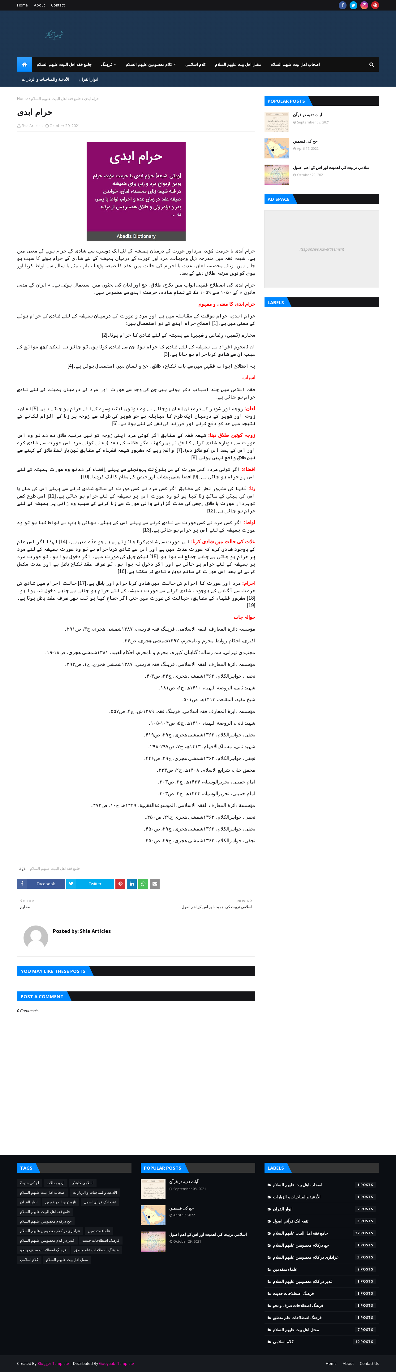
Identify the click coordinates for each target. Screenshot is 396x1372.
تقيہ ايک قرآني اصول (100, 1202)
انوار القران (28, 1202)
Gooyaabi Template (116, 1363)
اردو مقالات (55, 1182)
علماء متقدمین (99, 1230)
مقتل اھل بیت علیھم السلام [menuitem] (238, 64)
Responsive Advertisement (321, 249)
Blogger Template (53, 1363)
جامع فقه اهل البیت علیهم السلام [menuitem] (64, 64)
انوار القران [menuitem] (88, 79)
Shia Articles (31, 125)
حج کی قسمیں (305, 141)
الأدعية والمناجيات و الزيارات (95, 1192)
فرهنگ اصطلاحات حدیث (100, 1240)
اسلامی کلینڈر (82, 1182)
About (39, 5)
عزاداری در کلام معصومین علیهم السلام (50, 1230)
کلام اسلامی (29, 1259)
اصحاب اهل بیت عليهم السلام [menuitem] (295, 64)
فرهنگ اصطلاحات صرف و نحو (43, 1250)
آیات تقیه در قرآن (307, 115)
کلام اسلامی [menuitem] (195, 64)
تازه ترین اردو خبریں (60, 1202)
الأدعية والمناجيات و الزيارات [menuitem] (45, 79)
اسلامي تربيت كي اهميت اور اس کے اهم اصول (332, 167)
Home (22, 5)
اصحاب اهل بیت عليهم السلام (42, 1192)
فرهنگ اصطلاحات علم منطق (96, 1250)
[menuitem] (24, 64)
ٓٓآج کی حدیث (29, 1182)
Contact (58, 5)
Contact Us (369, 1363)
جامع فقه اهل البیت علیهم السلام (56, 98)
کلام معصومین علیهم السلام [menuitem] (149, 64)
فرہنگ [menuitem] (106, 64)
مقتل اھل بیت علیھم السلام (67, 1259)
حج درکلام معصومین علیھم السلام (45, 1221)
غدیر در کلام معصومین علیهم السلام (47, 1240)
